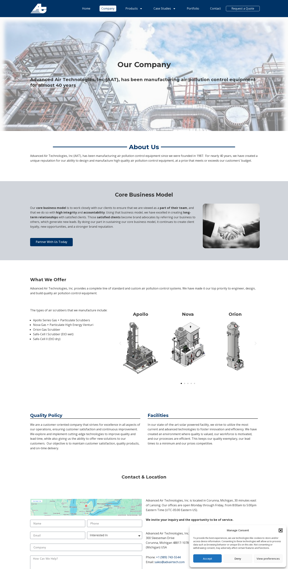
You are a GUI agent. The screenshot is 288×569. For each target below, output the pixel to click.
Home (86, 8)
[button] (280, 530)
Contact (215, 8)
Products (133, 9)
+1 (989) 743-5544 (168, 557)
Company (107, 8)
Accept (207, 558)
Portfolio (192, 8)
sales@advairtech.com (169, 562)
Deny (238, 558)
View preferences (268, 558)
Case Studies (164, 9)
